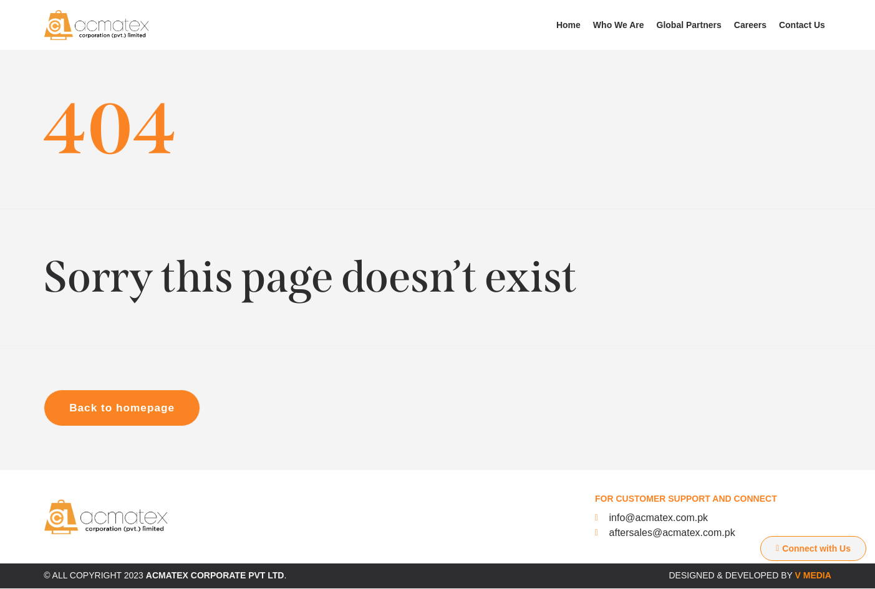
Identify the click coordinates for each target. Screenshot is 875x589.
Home (568, 25)
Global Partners (689, 25)
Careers (750, 25)
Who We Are (618, 25)
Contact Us (802, 25)
